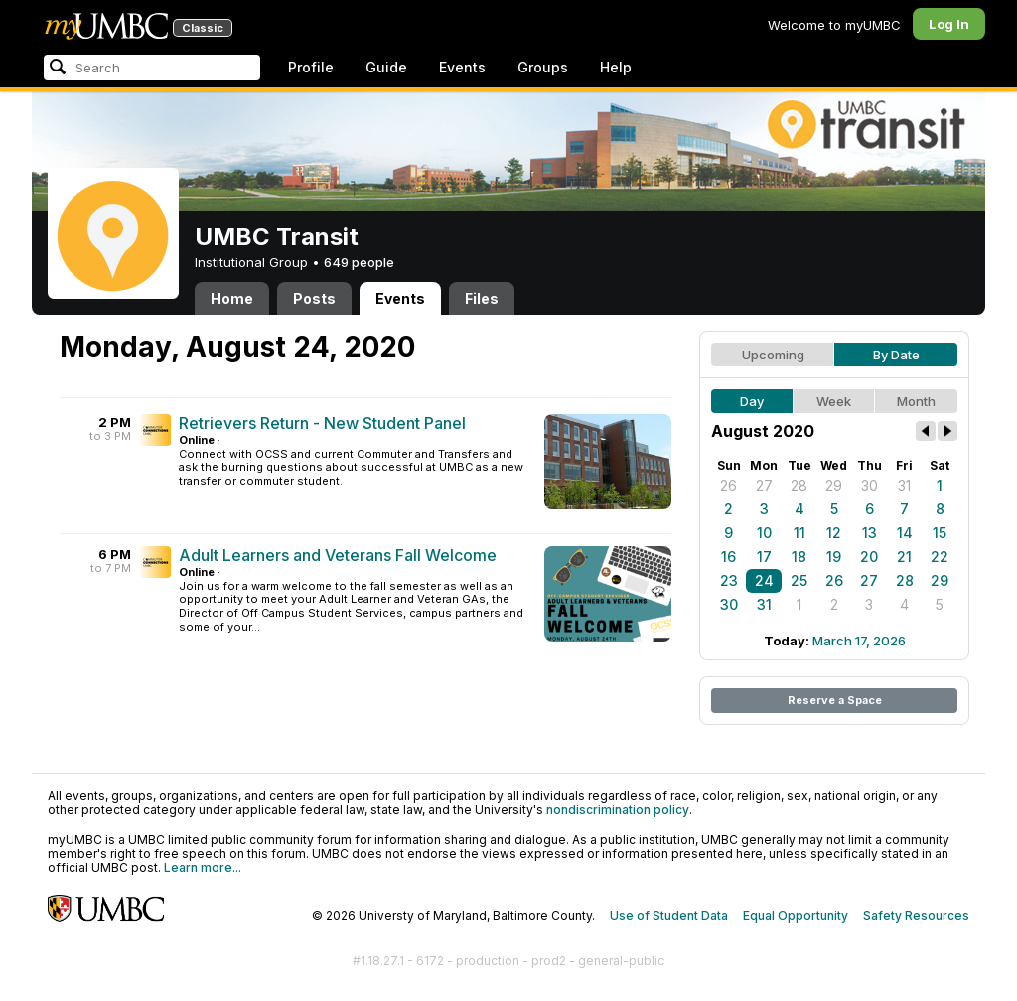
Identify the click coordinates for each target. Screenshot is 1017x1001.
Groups (542, 67)
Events (462, 67)
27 (764, 485)
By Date (896, 354)
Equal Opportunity (795, 915)
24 (764, 580)
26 (728, 485)
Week (833, 401)
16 (728, 556)
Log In (949, 24)
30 (869, 485)
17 (764, 556)
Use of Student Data (669, 915)
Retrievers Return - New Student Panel (322, 423)
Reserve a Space (835, 700)
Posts (314, 298)
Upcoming (773, 354)
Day (752, 401)
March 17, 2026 (859, 640)
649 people (359, 262)
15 (939, 532)
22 (939, 556)
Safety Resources (916, 915)
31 (904, 485)
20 (869, 556)
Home (232, 298)
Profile (311, 67)
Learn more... (202, 867)
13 (869, 532)
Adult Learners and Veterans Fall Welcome (338, 555)
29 (833, 485)
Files (482, 298)
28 (799, 485)
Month (916, 401)
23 (729, 580)
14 (905, 532)
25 (799, 580)
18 (799, 556)
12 (833, 532)
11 (799, 532)
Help (616, 67)
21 (904, 556)
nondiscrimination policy (617, 809)
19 (833, 556)
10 (764, 532)
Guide (386, 67)
